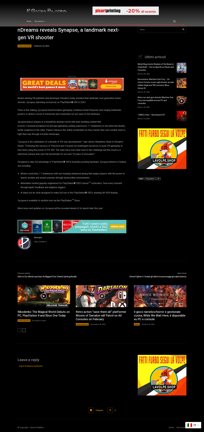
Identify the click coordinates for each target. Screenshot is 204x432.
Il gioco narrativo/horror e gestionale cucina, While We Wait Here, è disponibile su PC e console (159, 315)
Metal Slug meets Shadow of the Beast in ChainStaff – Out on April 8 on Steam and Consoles (156, 67)
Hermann (38, 237)
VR (158, 178)
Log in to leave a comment (30, 366)
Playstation (150, 178)
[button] (174, 21)
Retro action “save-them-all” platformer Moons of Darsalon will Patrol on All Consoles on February (101, 315)
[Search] (183, 29)
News (137, 324)
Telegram (99, 410)
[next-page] (24, 330)
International (24, 46)
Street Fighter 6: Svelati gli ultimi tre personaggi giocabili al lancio (157, 276)
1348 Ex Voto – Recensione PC (151, 114)
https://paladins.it (40, 241)
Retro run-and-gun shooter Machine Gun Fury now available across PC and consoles (155, 100)
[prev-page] (19, 330)
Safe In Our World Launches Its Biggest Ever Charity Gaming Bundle (47, 276)
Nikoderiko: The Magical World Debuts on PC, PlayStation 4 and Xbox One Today (44, 314)
